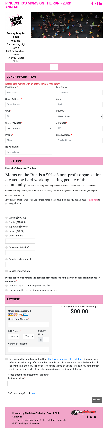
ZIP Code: (61, 123)
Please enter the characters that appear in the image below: (28, 376)
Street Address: (13, 99)
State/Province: (13, 123)
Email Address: (64, 135)
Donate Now (97, 400)
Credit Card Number (18, 319)
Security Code (42, 333)
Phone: (9, 135)
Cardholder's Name (18, 343)
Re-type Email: (12, 146)
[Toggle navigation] (54, 67)
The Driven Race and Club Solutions (65, 359)
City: (8, 111)
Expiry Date (14, 331)
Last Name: (62, 87)
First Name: (11, 87)
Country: (60, 111)
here (33, 393)
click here (93, 200)
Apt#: (58, 99)
